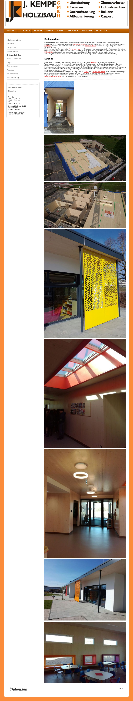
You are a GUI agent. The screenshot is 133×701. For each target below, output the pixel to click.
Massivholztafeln (79, 44)
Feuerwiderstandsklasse (52, 76)
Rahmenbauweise (98, 72)
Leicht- (86, 72)
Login (121, 688)
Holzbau (94, 62)
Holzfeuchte (48, 52)
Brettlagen (48, 46)
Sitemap (24, 689)
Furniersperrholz (74, 49)
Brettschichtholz (90, 46)
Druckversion (15, 689)
